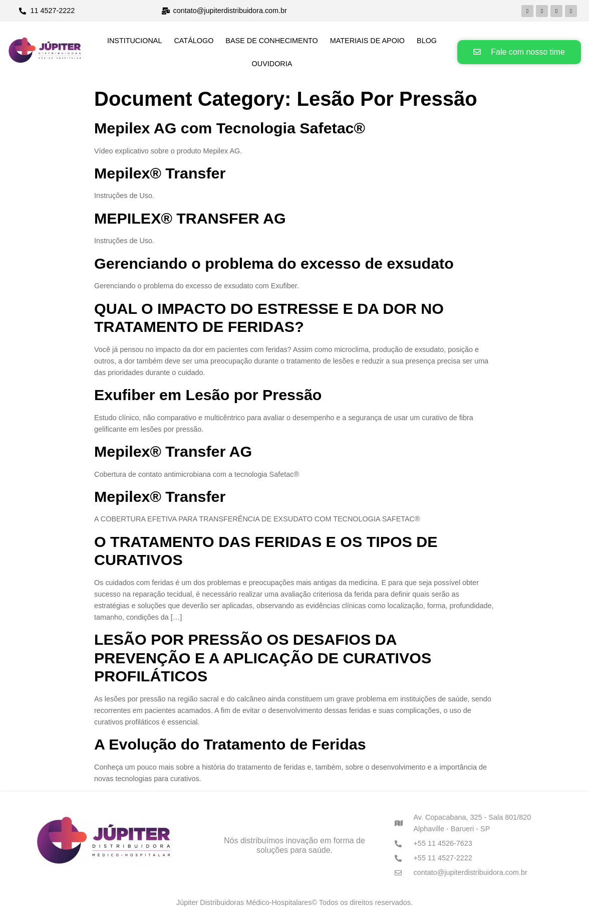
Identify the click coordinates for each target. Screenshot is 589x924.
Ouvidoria (272, 64)
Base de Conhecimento (271, 41)
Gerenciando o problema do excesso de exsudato (274, 263)
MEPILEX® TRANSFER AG (190, 218)
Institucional (134, 41)
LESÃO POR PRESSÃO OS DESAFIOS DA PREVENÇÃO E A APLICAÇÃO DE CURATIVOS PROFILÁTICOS (262, 657)
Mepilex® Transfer (159, 172)
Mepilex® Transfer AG (173, 451)
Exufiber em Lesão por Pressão (208, 394)
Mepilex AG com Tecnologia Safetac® (229, 127)
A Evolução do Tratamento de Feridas (230, 744)
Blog (427, 41)
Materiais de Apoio (367, 41)
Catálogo (193, 41)
